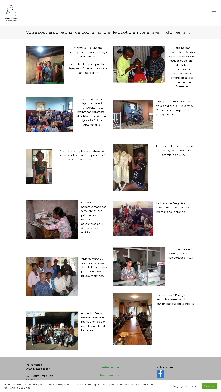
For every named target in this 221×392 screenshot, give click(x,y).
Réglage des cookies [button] (186, 386)
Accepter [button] (209, 386)
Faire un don (110, 367)
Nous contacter (110, 375)
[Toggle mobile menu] (214, 13)
